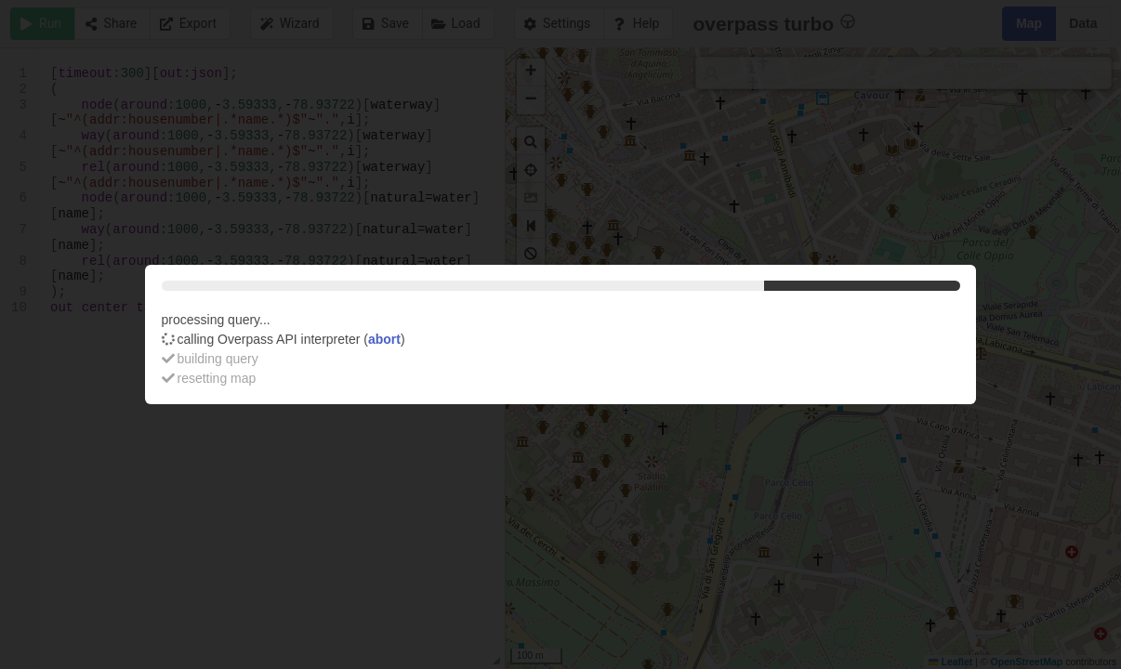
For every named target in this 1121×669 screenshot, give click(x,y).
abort (384, 339)
